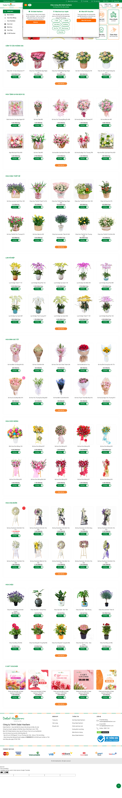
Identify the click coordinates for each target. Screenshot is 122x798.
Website (35, 22)
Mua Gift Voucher (86, 20)
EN (29, 5)
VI (25, 5)
